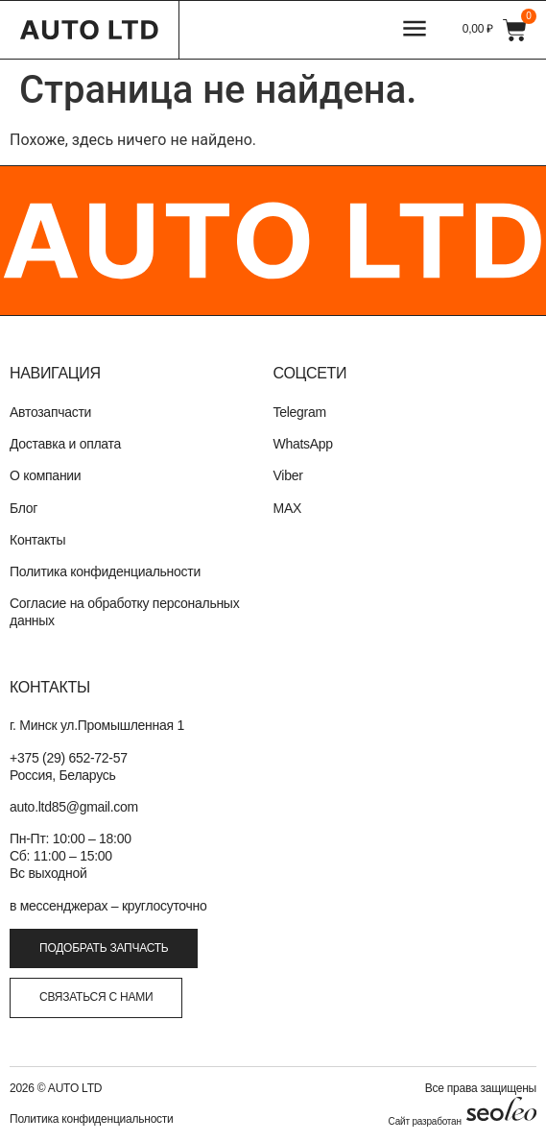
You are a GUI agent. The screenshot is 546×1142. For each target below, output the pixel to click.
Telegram (299, 412)
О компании (45, 475)
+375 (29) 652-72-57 (69, 757)
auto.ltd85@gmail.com (74, 806)
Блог (23, 508)
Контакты (37, 539)
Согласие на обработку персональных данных (124, 611)
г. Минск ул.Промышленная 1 (97, 725)
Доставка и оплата (65, 443)
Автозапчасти (50, 412)
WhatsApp (303, 443)
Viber (288, 475)
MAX (287, 508)
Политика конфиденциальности (105, 571)
